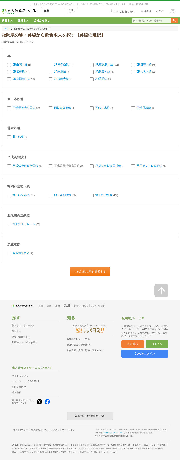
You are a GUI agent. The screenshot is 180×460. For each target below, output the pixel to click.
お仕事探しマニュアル (78, 339)
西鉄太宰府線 (62, 107)
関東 (41, 305)
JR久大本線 (144, 71)
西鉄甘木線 (102, 107)
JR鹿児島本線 (104, 64)
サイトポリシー (20, 429)
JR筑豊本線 (102, 71)
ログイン (157, 344)
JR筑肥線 (60, 71)
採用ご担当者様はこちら (91, 415)
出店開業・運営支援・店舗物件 (55, 445)
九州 (67, 305)
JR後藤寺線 (61, 78)
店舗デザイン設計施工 (97, 445)
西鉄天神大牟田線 (24, 107)
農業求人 (61, 452)
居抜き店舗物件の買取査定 (65, 448)
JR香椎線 (101, 78)
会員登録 (132, 344)
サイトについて (20, 375)
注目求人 (23, 20)
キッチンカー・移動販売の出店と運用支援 (115, 448)
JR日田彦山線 (21, 78)
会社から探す (42, 20)
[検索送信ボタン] (174, 20)
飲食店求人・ (132, 445)
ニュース (16, 381)
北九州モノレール (24, 224)
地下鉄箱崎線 (62, 195)
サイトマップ (68, 429)
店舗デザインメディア (35, 452)
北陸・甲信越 (98, 305)
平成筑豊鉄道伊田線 (25, 165)
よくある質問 (32, 381)
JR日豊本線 (144, 64)
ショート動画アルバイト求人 (94, 452)
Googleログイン (145, 353)
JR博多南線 (61, 64)
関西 (49, 305)
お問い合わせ (19, 386)
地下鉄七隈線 (103, 195)
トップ (7, 28)
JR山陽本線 (20, 64)
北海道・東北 (81, 305)
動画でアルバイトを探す (24, 342)
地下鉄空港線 (21, 195)
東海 (57, 305)
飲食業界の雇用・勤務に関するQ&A (85, 350)
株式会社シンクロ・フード (113, 433)
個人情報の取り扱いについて (45, 429)
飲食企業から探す (21, 336)
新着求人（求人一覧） (23, 325)
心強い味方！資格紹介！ (79, 344)
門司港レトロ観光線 (149, 165)
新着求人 (7, 20)
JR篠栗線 (19, 71)
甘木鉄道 (18, 136)
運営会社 (16, 392)
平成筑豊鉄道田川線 (108, 165)
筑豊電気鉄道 (21, 253)
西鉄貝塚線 (144, 107)
